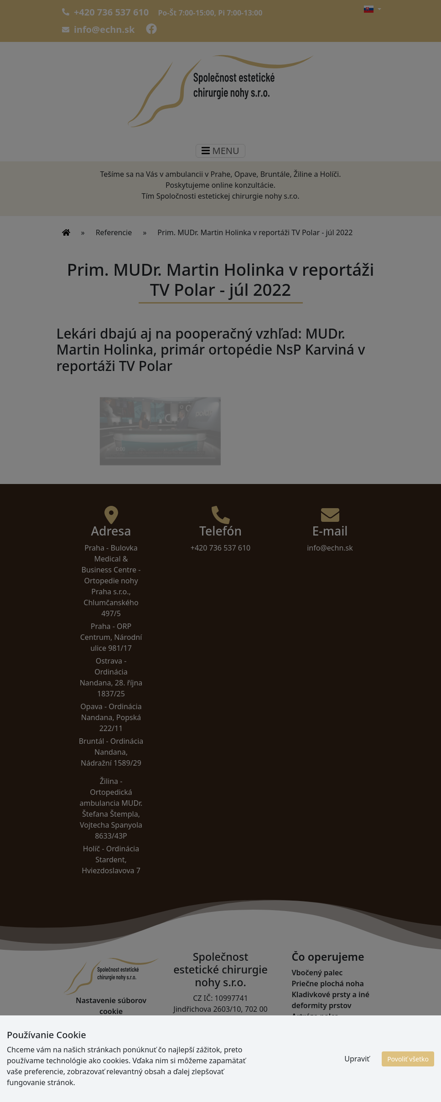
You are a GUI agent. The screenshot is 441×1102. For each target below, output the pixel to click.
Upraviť (356, 1059)
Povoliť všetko (408, 1059)
